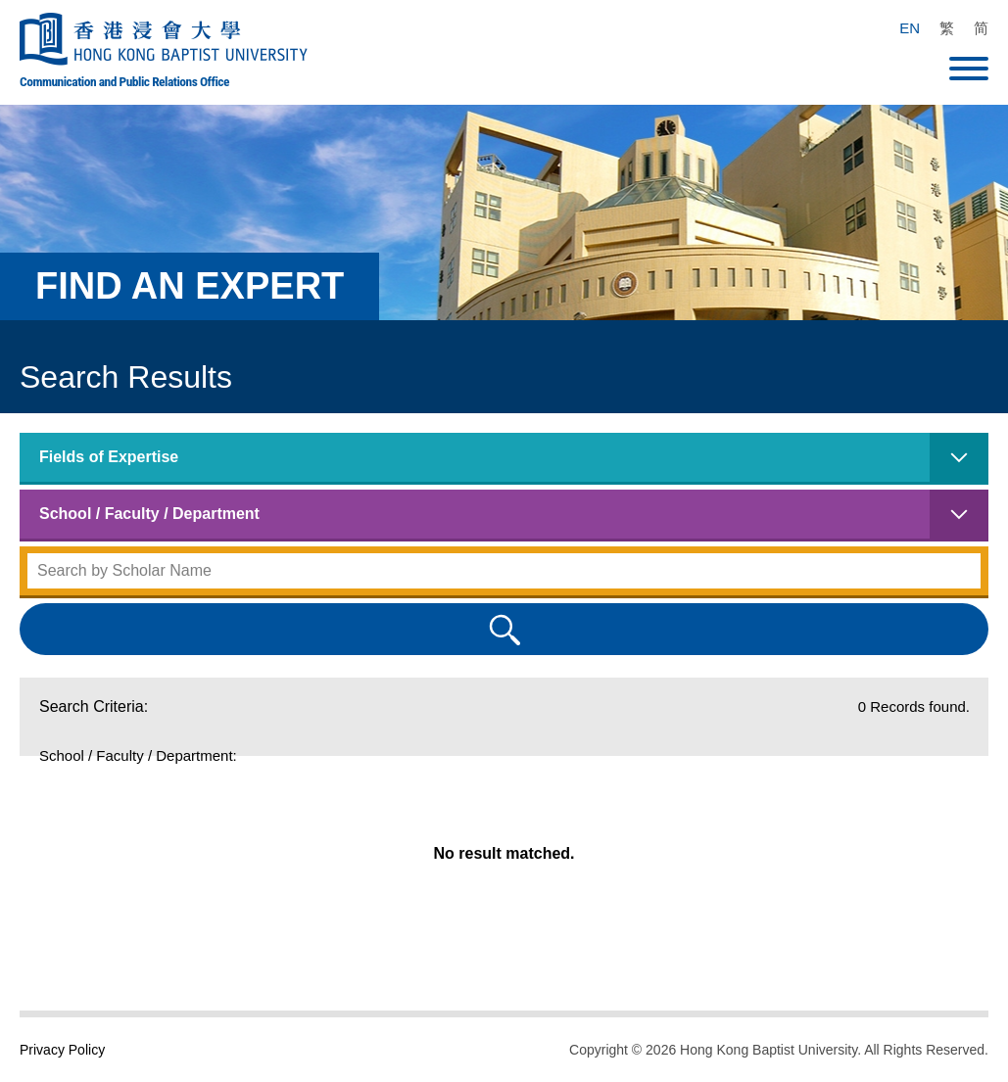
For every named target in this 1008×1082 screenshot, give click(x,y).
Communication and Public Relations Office (124, 81)
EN (909, 28)
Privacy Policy (62, 1050)
